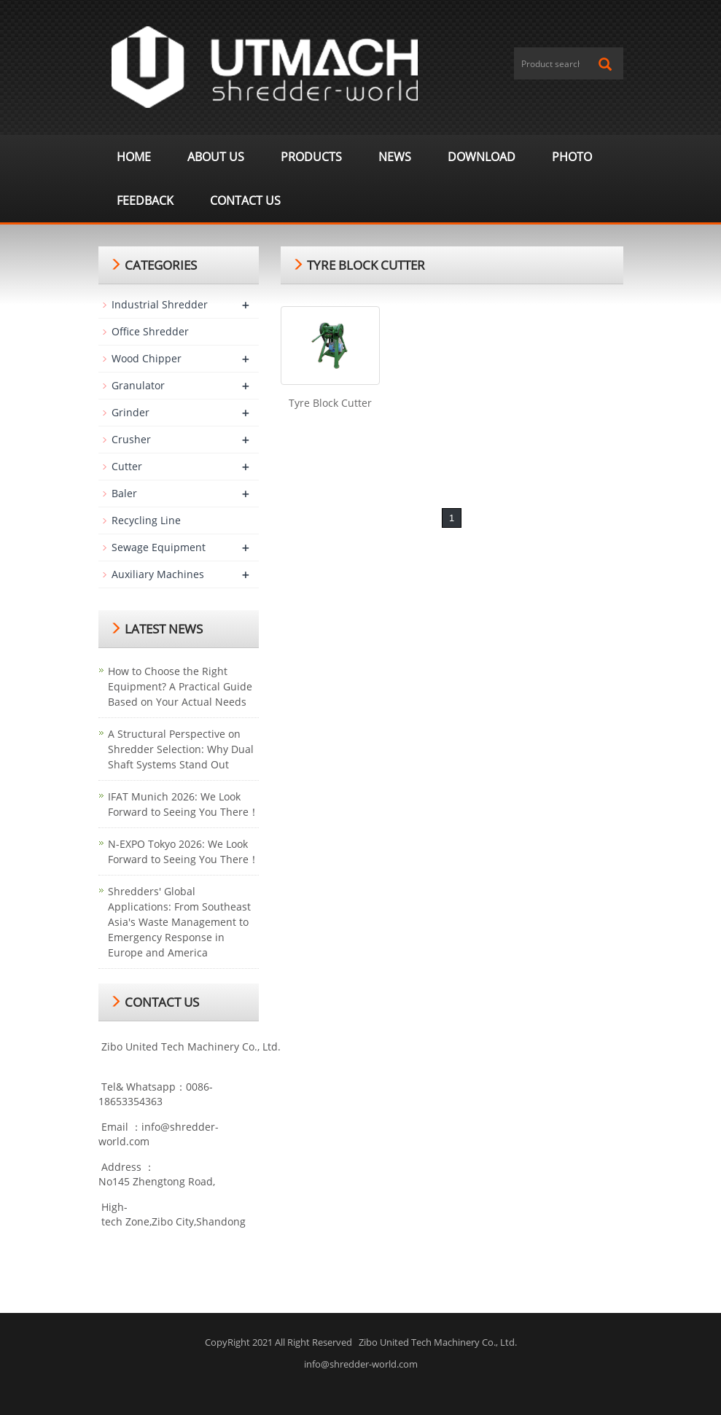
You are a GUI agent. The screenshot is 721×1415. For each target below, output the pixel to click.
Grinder (130, 412)
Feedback (145, 200)
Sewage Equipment (159, 547)
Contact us (245, 200)
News (394, 157)
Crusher (131, 439)
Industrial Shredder (160, 304)
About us (215, 157)
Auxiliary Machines (158, 574)
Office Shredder (150, 331)
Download (481, 157)
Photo (572, 157)
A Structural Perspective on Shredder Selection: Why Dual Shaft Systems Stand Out (181, 749)
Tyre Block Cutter (330, 403)
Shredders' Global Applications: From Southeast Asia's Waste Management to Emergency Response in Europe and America (179, 921)
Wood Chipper (147, 358)
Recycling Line (146, 520)
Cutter (127, 466)
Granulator (138, 385)
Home (134, 157)
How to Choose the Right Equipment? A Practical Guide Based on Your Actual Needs (180, 686)
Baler (124, 493)
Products (311, 157)
